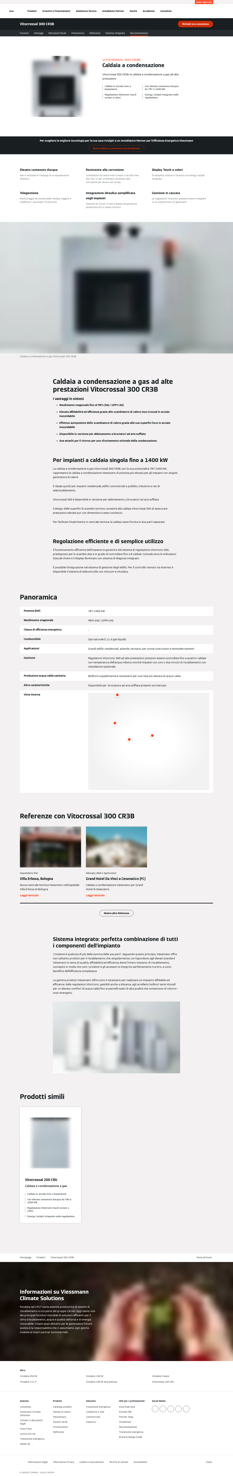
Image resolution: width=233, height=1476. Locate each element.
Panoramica (78, 33)
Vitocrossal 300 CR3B (62, 1257)
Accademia (149, 11)
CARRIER (50, 1472)
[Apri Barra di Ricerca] (211, 11)
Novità (133, 11)
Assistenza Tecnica (86, 11)
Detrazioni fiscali (57, 33)
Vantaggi (38, 33)
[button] (204, 1258)
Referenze (94, 33)
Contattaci (166, 11)
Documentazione (139, 33)
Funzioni (24, 33)
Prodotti (32, 11)
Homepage (25, 1257)
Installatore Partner (113, 11)
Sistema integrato (115, 33)
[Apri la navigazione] (12, 11)
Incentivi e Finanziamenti (56, 11)
